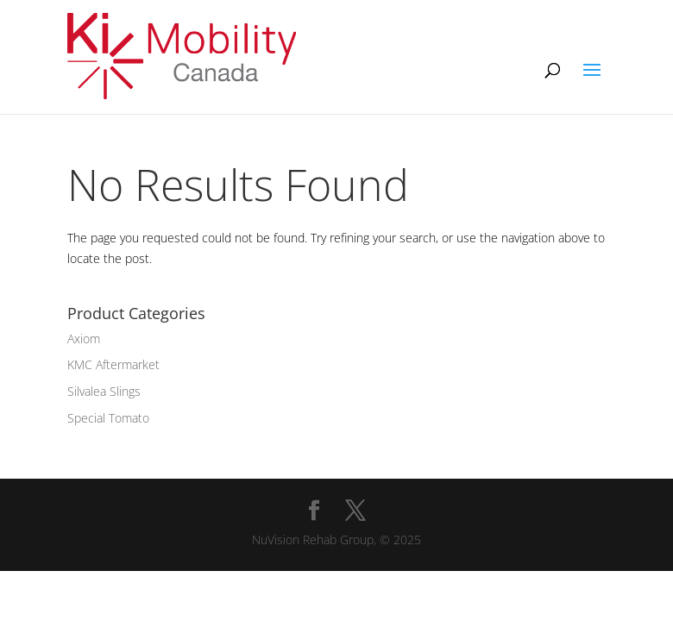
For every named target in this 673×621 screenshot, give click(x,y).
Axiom (83, 338)
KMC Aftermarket (113, 364)
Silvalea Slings (104, 391)
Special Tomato (108, 418)
